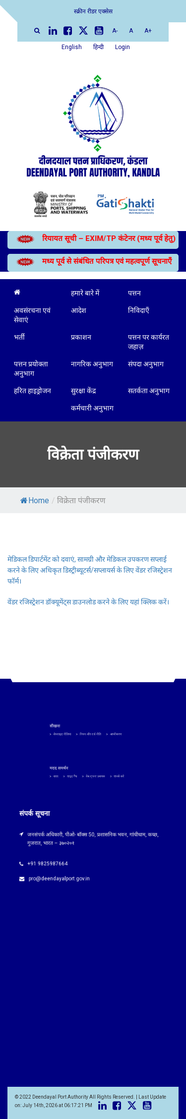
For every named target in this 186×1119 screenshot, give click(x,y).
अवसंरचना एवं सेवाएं (32, 315)
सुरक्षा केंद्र (83, 391)
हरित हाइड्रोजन (32, 391)
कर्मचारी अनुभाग (92, 408)
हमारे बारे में (85, 293)
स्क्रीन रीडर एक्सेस (93, 11)
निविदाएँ (138, 310)
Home (34, 500)
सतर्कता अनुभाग (149, 391)
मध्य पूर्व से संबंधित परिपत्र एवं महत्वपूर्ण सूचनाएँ (90, 261)
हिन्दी (98, 47)
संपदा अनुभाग (146, 364)
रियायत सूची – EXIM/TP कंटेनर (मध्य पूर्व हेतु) (90, 238)
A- (115, 30)
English (72, 47)
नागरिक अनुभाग (92, 364)
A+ (148, 30)
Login (122, 47)
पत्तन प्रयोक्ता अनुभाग (31, 368)
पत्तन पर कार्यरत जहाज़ (148, 342)
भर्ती (19, 337)
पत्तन (134, 293)
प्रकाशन (81, 337)
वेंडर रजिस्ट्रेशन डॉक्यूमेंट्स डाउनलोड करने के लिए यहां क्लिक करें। (88, 602)
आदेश (78, 310)
